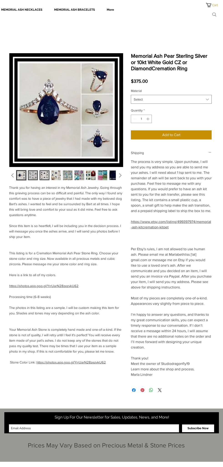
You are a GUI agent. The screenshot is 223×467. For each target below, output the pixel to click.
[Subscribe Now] (198, 428)
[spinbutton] (141, 119)
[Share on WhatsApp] (151, 390)
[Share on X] (159, 390)
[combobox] (171, 99)
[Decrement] (134, 119)
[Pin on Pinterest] (142, 390)
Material (136, 91)
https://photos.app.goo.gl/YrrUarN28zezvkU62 (44, 286)
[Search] (214, 14)
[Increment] (148, 119)
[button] (214, 5)
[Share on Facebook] (134, 390)
